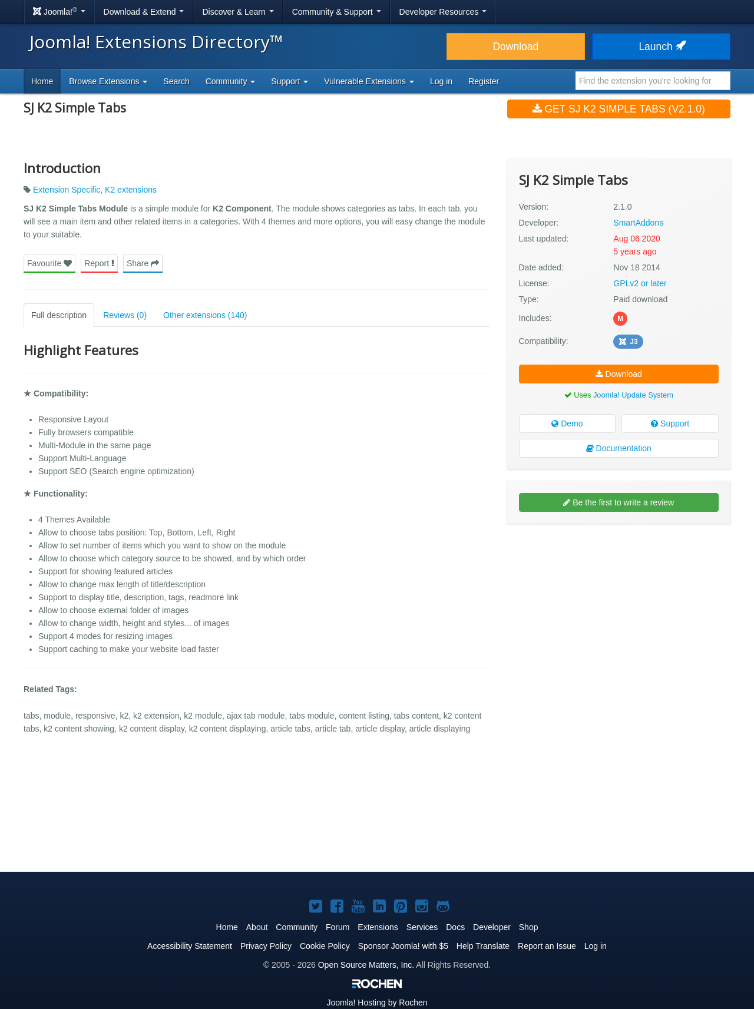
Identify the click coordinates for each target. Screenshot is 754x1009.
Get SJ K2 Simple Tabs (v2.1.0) (619, 109)
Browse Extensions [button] (108, 81)
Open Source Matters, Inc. (366, 965)
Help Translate (483, 946)
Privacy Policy (266, 946)
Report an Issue (547, 946)
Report (99, 263)
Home (42, 81)
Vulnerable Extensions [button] (369, 81)
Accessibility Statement (189, 946)
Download (515, 46)
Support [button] (289, 81)
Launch (661, 46)
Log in (441, 81)
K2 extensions (131, 189)
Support (670, 423)
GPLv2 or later (639, 283)
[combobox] (653, 80)
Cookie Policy (325, 946)
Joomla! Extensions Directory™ (156, 41)
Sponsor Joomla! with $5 (403, 946)
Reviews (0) (125, 315)
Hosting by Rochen (376, 1002)
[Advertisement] (618, 609)
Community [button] (231, 81)
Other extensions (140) (205, 315)
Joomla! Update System (633, 395)
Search (176, 81)
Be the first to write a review (618, 502)
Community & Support (336, 11)
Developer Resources (443, 11)
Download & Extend (144, 11)
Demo (567, 423)
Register (483, 81)
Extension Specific (66, 189)
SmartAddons (638, 222)
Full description (59, 315)
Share (143, 263)
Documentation (619, 448)
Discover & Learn (237, 11)
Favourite (49, 263)
